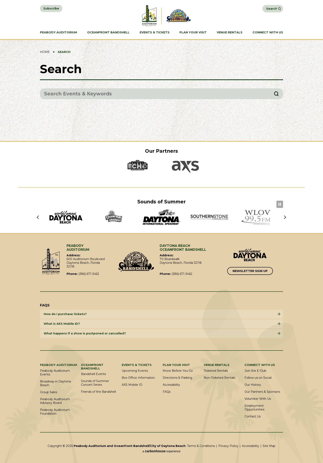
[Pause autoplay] (279, 204)
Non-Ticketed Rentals (219, 378)
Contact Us (253, 416)
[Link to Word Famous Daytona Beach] (250, 255)
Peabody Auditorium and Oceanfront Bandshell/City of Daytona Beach (143, 16)
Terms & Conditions (201, 446)
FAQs (167, 392)
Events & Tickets (155, 32)
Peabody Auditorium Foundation (55, 411)
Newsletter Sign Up (250, 271)
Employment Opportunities (254, 407)
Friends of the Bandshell (98, 392)
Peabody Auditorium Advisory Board (55, 401)
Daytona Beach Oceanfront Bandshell (180, 16)
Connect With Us (268, 32)
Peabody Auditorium (58, 32)
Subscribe (51, 8)
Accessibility (171, 385)
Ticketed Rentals (216, 371)
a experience (162, 451)
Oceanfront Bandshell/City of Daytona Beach (136, 262)
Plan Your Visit (193, 32)
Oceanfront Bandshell (108, 32)
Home (45, 52)
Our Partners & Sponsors (262, 392)
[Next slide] (285, 217)
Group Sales (48, 392)
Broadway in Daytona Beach (55, 383)
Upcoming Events (135, 371)
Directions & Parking (177, 378)
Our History (253, 385)
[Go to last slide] (38, 217)
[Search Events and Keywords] (271, 9)
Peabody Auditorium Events (55, 372)
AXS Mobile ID (132, 385)
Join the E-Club (255, 371)
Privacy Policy (228, 446)
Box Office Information (138, 378)
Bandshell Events (93, 374)
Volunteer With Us (258, 399)
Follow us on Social (258, 378)
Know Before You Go (178, 371)
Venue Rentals (229, 32)
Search (279, 8)
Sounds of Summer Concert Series (95, 383)
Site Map (269, 446)
